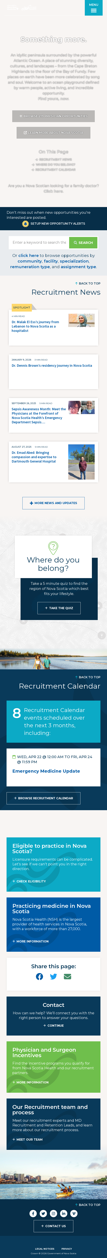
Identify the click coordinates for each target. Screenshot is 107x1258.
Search (86, 243)
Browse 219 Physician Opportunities (56, 116)
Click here (53, 191)
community (30, 261)
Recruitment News (55, 159)
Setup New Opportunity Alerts (58, 223)
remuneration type (30, 266)
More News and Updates (56, 503)
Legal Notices (44, 1248)
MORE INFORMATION (33, 941)
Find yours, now (53, 99)
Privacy (67, 1248)
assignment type (78, 266)
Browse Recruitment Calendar (45, 798)
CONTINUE (55, 1025)
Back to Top (89, 283)
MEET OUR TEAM (30, 1139)
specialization (74, 261)
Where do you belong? (55, 164)
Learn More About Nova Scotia (55, 132)
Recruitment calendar (55, 169)
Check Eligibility (31, 881)
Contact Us (55, 1226)
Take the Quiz (61, 608)
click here (28, 255)
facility (51, 261)
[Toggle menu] (94, 8)
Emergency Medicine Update (46, 771)
